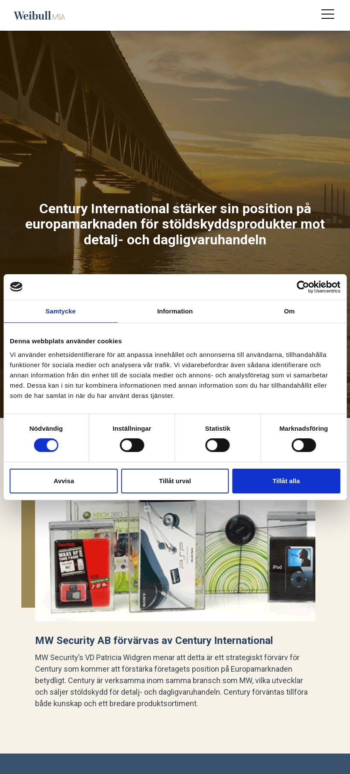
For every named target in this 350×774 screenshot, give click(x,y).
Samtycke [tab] (60, 310)
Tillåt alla (286, 480)
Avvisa (63, 480)
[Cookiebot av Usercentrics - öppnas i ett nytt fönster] (302, 286)
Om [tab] (289, 310)
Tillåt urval (175, 480)
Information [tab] (175, 310)
